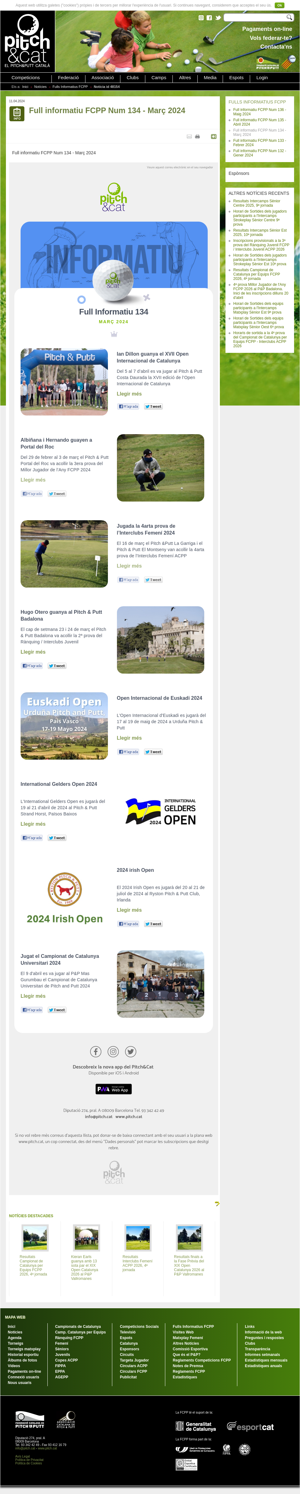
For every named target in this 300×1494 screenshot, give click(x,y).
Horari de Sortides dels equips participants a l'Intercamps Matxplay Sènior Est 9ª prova (258, 308)
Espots (236, 77)
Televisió (127, 1332)
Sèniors (62, 1349)
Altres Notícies (186, 1343)
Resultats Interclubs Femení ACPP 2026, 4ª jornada (137, 1263)
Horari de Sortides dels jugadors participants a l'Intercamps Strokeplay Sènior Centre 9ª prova (260, 218)
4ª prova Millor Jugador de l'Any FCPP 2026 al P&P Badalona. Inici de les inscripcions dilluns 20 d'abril (260, 291)
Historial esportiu (23, 1354)
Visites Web (183, 1332)
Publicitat (128, 1377)
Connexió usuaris (23, 1377)
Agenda (15, 1338)
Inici (25, 87)
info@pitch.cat (25, 1448)
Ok (279, 5)
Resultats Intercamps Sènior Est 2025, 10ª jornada (260, 232)
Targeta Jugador (134, 1360)
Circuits (127, 1354)
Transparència (257, 1349)
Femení (61, 1343)
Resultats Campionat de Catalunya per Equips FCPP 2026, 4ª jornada (256, 274)
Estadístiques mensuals (266, 1360)
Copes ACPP (66, 1360)
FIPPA (60, 1366)
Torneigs (15, 1343)
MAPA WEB (15, 1317)
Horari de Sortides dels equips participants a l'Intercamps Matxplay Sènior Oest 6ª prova (258, 322)
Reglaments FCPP (189, 1371)
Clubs (132, 77)
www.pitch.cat (47, 1448)
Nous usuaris (19, 1383)
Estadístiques (185, 1377)
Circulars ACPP (133, 1366)
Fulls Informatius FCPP (70, 87)
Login (262, 77)
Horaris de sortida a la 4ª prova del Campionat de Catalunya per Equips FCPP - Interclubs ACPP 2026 (260, 339)
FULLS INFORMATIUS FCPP (257, 101)
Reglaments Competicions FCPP (202, 1360)
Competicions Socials (139, 1326)
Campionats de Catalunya (78, 1326)
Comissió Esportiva (190, 1349)
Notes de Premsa (188, 1366)
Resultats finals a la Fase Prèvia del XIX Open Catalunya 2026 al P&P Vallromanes (189, 1265)
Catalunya (129, 1343)
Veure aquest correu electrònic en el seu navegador (180, 167)
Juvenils (62, 1354)
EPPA (60, 1371)
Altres (185, 77)
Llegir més (129, 393)
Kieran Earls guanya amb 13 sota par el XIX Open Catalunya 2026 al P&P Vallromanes (84, 1268)
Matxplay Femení (188, 1338)
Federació (68, 77)
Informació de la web (263, 1332)
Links (249, 1326)
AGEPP (61, 1377)
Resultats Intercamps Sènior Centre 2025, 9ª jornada (256, 203)
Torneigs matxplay (24, 1349)
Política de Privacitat (29, 1460)
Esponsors (129, 1349)
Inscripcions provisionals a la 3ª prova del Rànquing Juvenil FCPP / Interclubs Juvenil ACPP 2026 (261, 245)
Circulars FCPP (133, 1371)
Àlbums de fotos (22, 1360)
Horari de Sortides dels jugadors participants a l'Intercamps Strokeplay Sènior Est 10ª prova (260, 259)
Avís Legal (22, 1456)
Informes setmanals (262, 1354)
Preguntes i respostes (264, 1338)
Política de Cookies (28, 1463)
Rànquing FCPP (69, 1338)
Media (210, 77)
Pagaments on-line (24, 1371)
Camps (159, 77)
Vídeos (14, 1366)
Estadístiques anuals (263, 1366)
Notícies (40, 87)
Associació (103, 77)
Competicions (26, 77)
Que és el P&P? (187, 1354)
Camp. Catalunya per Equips (80, 1332)
